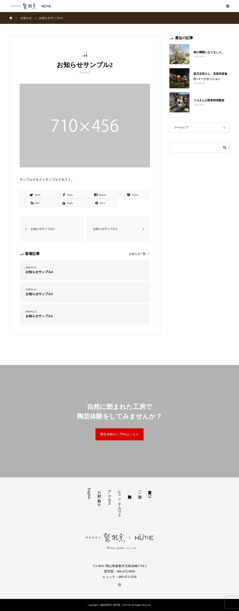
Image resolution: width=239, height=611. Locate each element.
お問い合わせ (99, 496)
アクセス (109, 496)
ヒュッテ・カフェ (119, 502)
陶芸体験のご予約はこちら (119, 434)
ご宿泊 (140, 490)
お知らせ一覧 (137, 253)
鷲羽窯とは (150, 492)
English (89, 493)
